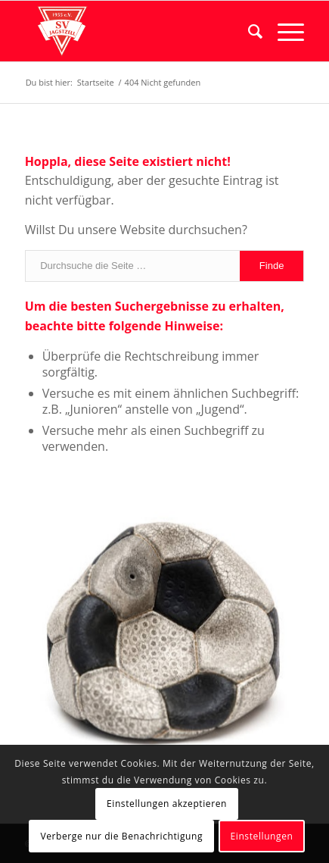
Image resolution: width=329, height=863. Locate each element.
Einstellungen (262, 836)
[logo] (137, 31)
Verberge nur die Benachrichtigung (121, 836)
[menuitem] (247, 31)
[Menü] (283, 31)
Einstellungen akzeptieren (167, 803)
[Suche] (247, 31)
